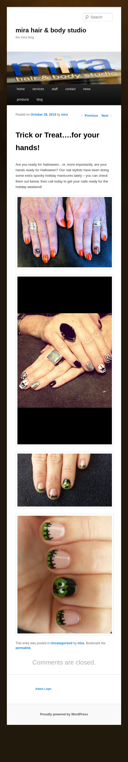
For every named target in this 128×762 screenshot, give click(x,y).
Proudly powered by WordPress (64, 714)
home (21, 89)
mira (64, 114)
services (38, 89)
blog (40, 99)
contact (70, 89)
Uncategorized (62, 643)
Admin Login (43, 688)
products (23, 99)
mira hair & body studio (51, 30)
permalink (23, 648)
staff (55, 89)
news (87, 89)
